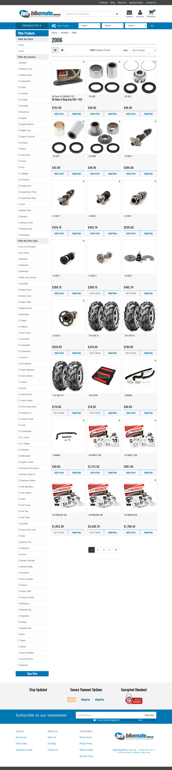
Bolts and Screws (28, 277)
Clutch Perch (26, 394)
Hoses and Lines (28, 530)
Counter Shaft (26, 419)
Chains (23, 382)
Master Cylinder (27, 560)
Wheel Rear (25, 210)
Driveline (24, 106)
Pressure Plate (27, 597)
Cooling (23, 99)
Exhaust (24, 143)
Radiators (24, 603)
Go (152, 25)
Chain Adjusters (27, 370)
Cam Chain (25, 333)
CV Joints (24, 437)
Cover (23, 425)
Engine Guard (26, 462)
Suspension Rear (28, 198)
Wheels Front (26, 223)
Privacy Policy (149, 720)
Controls (24, 93)
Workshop (25, 235)
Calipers (24, 326)
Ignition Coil (25, 542)
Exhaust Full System (29, 468)
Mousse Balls (26, 566)
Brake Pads (25, 302)
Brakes (23, 63)
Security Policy (86, 756)
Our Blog (52, 743)
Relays (23, 622)
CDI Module (25, 363)
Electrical (24, 112)
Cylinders (24, 450)
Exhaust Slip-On (27, 474)
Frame (23, 161)
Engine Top (25, 130)
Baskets (24, 259)
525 (22, 51)
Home (54, 33)
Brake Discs (25, 290)
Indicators (24, 548)
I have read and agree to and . (125, 720)
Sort (125, 50)
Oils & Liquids (26, 579)
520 (22, 45)
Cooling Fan (26, 413)
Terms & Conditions (129, 720)
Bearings (24, 271)
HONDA (64, 33)
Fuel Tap (24, 511)
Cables (23, 320)
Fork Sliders (25, 493)
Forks (22, 499)
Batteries (24, 265)
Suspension (25, 186)
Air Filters (24, 253)
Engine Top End (27, 136)
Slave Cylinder (27, 653)
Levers (23, 554)
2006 (74, 33)
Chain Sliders (26, 376)
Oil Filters (24, 573)
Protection (25, 179)
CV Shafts (25, 443)
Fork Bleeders (26, 486)
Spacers (24, 665)
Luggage (24, 173)
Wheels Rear (26, 229)
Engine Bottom (27, 124)
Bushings (24, 314)
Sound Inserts (26, 659)
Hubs (22, 536)
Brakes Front (26, 69)
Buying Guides (136, 2)
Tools (22, 204)
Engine (23, 118)
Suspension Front (28, 192)
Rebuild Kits (25, 610)
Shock (23, 646)
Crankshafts (25, 431)
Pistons (23, 585)
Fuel (22, 167)
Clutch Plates (26, 400)
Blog (113, 2)
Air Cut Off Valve (28, 247)
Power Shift (25, 591)
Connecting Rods (28, 406)
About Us (122, 2)
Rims (22, 634)
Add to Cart (59, 113)
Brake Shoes (26, 308)
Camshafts (25, 345)
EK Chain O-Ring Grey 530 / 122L (67, 99)
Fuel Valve (25, 517)
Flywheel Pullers (27, 480)
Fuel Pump (25, 505)
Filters (23, 149)
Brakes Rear (26, 75)
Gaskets (24, 523)
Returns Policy (86, 750)
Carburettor (25, 81)
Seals (22, 640)
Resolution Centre (24, 750)
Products (103, 2)
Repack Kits (25, 628)
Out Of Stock (95, 293)
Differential (25, 456)
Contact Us (151, 2)
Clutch (23, 87)
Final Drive (25, 155)
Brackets (24, 283)
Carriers (24, 357)
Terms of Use (86, 737)
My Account (21, 737)
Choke (23, 388)
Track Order (21, 743)
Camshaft (24, 339)
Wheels (23, 216)
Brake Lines (25, 296)
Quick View (76, 113)
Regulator (24, 616)
